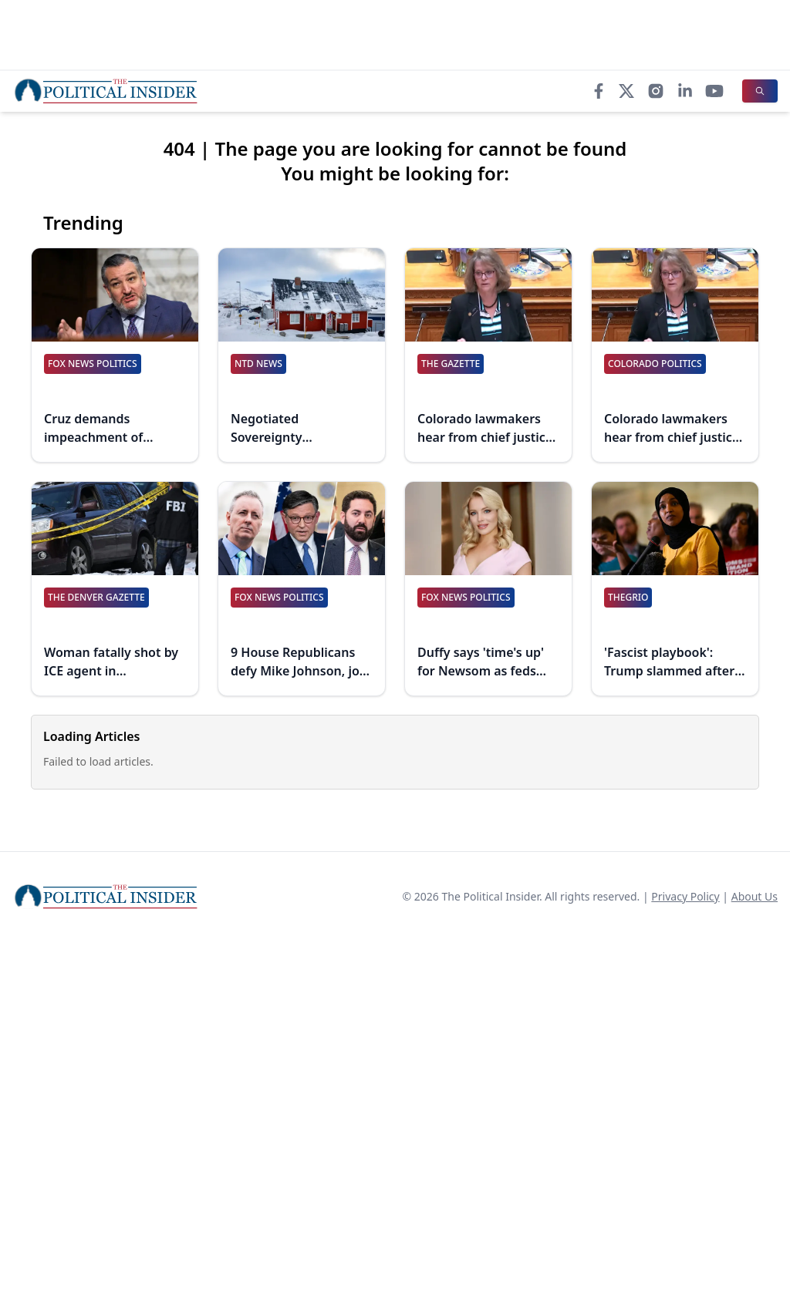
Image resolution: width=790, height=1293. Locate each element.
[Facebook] (598, 91)
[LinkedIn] (685, 91)
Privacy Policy (685, 896)
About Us (754, 896)
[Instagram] (656, 91)
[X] (626, 91)
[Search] (760, 91)
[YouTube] (714, 91)
